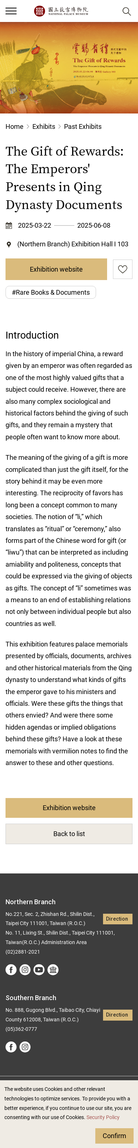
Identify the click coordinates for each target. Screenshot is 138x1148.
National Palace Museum (61, 11)
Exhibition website (56, 269)
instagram (25, 969)
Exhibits (43, 126)
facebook (11, 969)
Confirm (114, 1136)
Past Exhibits (83, 126)
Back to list (69, 834)
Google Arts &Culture (53, 969)
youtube (39, 969)
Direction (117, 919)
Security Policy (103, 1117)
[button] (108, 11)
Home (15, 126)
